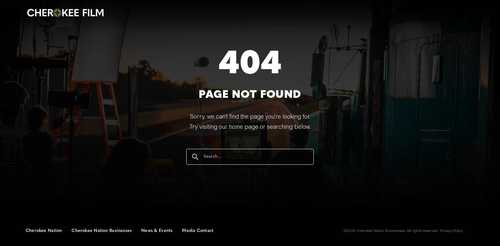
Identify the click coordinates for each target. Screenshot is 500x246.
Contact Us (344, 6)
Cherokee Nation (44, 230)
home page (243, 127)
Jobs (395, 6)
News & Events (157, 230)
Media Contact (197, 230)
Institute (463, 15)
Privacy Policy (451, 231)
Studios (434, 15)
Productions (400, 15)
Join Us (373, 6)
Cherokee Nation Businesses (101, 230)
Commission (361, 15)
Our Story (312, 6)
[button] (423, 6)
